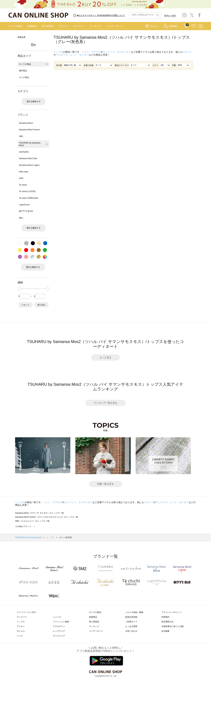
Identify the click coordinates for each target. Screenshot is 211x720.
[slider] (19, 288)
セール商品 (24, 77)
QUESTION (200, 26)
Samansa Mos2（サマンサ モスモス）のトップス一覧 (39, 513)
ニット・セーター (79, 54)
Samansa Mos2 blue (28, 158)
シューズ (57, 617)
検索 (157, 15)
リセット (26, 305)
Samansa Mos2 (26, 123)
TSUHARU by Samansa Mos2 (29, 144)
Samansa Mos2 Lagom (29, 165)
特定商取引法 (167, 622)
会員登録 (173, 26)
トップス (58, 52)
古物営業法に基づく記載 (172, 626)
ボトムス (21, 631)
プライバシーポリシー (171, 612)
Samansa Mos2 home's (29, 129)
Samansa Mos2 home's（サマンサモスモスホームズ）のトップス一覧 (46, 517)
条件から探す (170, 15)
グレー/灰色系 (65, 537)
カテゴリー (79, 26)
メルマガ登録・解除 (134, 612)
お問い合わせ (131, 631)
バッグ (20, 636)
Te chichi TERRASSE (28, 198)
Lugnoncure (24, 204)
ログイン (154, 26)
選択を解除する (33, 101)
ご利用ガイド (131, 622)
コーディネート (115, 26)
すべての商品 (15, 26)
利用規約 (165, 617)
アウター (21, 626)
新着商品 (32, 26)
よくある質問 (131, 626)
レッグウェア (59, 631)
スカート (187, 52)
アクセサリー (59, 626)
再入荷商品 (48, 26)
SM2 (21, 136)
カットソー (109, 52)
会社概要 (165, 631)
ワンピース (62, 54)
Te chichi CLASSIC (27, 191)
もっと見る (105, 357)
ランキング (95, 26)
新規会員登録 (131, 617)
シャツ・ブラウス (91, 52)
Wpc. (21, 218)
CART (186, 25)
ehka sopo (23, 171)
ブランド (63, 26)
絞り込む (42, 305)
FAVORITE (194, 26)
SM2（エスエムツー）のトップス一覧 (32, 521)
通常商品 (23, 71)
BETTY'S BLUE (26, 211)
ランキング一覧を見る (105, 402)
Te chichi (23, 185)
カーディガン (124, 52)
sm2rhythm (24, 152)
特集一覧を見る (105, 484)
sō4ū (21, 178)
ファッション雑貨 (61, 622)
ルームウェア (59, 636)
